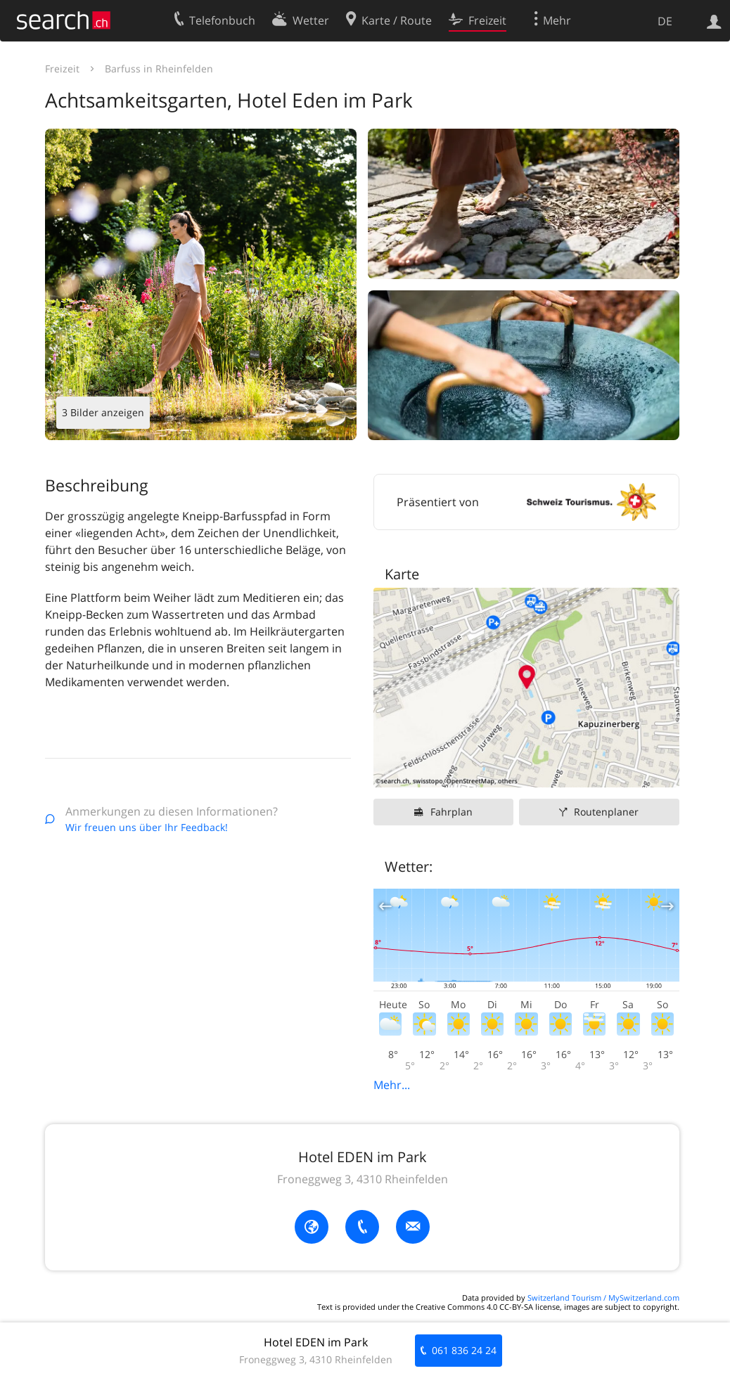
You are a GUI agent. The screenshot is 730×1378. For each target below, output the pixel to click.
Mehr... (391, 1085)
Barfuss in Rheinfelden (159, 68)
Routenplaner (606, 811)
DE (665, 21)
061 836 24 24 (464, 1350)
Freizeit (62, 68)
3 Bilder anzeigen (103, 412)
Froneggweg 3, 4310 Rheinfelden (362, 1179)
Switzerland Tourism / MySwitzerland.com (603, 1297)
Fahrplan (451, 811)
